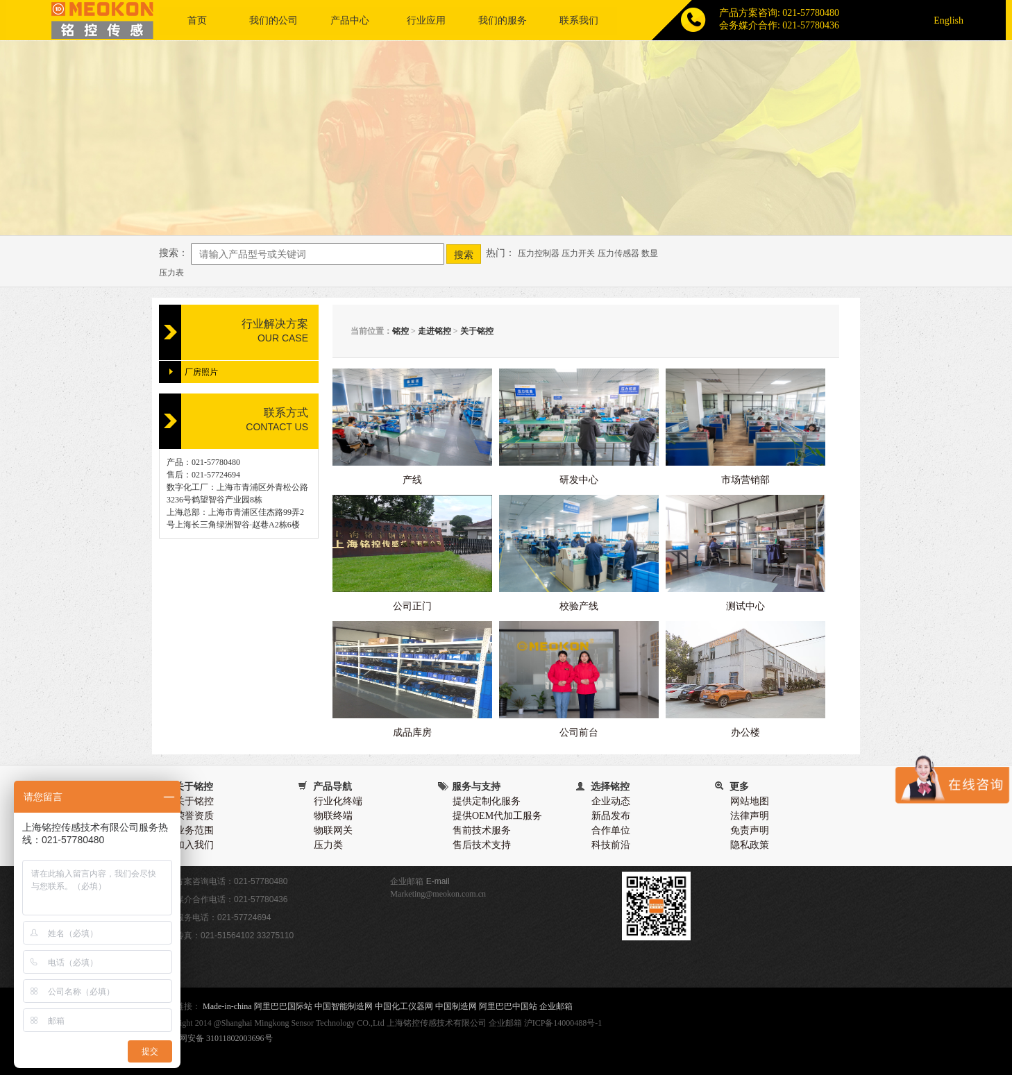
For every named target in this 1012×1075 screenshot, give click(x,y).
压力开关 (578, 253)
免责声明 (749, 830)
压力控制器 (538, 253)
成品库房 (412, 732)
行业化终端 (338, 801)
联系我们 (578, 20)
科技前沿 (610, 845)
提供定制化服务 (487, 801)
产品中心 (349, 20)
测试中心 (745, 606)
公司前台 (578, 732)
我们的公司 (273, 20)
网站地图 (749, 801)
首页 (197, 20)
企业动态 (610, 801)
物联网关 (333, 830)
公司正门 (412, 606)
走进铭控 (434, 331)
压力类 (328, 845)
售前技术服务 (482, 830)
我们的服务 (502, 20)
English (948, 20)
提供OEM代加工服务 (497, 816)
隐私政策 (749, 845)
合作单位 (610, 830)
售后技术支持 (482, 845)
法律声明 (749, 816)
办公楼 (745, 732)
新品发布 (610, 816)
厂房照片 (201, 372)
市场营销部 (745, 480)
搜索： (173, 253)
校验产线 (578, 606)
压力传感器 (618, 253)
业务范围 (194, 830)
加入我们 (194, 845)
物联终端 (333, 816)
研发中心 (578, 480)
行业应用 (426, 20)
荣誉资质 (194, 816)
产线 (412, 480)
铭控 (400, 331)
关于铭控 (477, 331)
